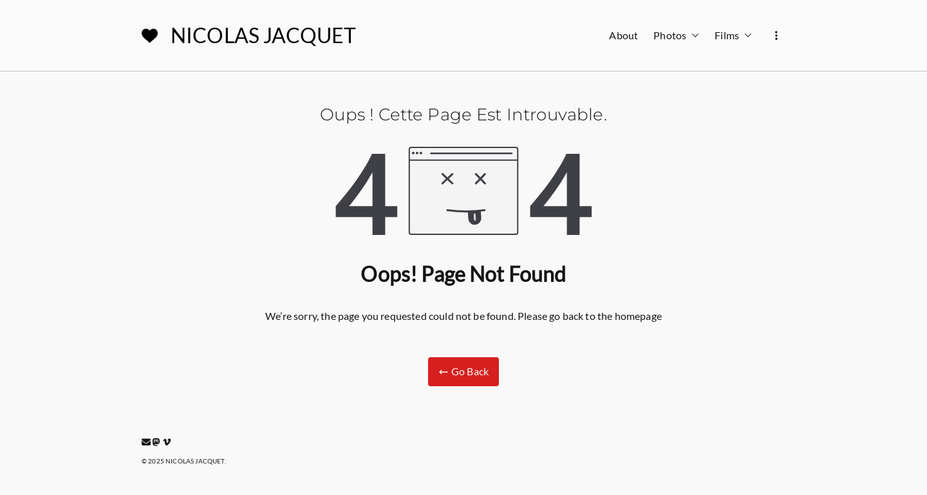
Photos (676, 35)
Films (733, 35)
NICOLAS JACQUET (263, 35)
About (623, 35)
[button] (692, 35)
